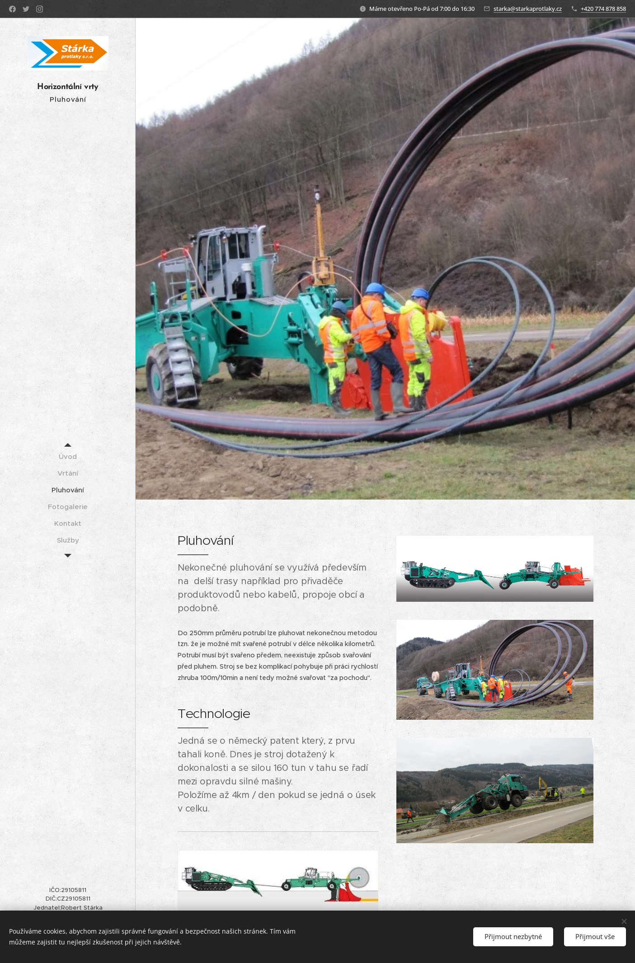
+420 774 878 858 (603, 9)
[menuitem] (68, 456)
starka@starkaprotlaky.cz (528, 9)
